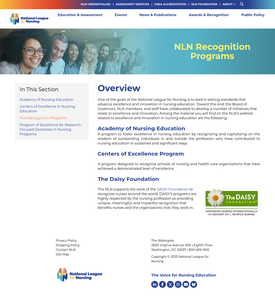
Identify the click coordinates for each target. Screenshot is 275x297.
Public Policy (223, 19)
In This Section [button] (39, 89)
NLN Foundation (204, 4)
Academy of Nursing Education (46, 100)
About (229, 4)
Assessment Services (132, 4)
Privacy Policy (66, 240)
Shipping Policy (68, 245)
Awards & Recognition (186, 19)
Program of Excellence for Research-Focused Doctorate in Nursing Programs (51, 129)
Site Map (62, 254)
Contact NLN (66, 250)
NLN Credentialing (96, 4)
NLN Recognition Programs (43, 118)
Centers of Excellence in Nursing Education (47, 108)
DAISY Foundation (173, 189)
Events (113, 19)
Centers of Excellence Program (141, 153)
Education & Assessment (79, 19)
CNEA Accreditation (170, 4)
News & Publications (142, 19)
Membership (251, 19)
